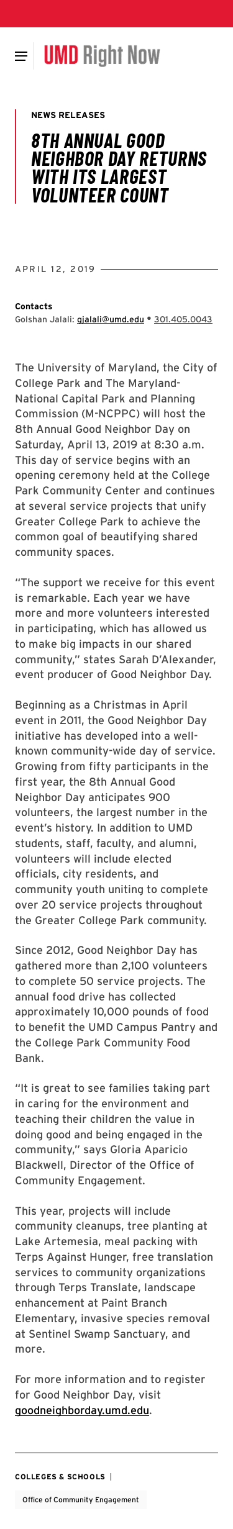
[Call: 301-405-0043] (183, 319)
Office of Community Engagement (80, 1499)
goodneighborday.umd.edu (82, 1410)
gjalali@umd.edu (110, 319)
